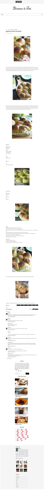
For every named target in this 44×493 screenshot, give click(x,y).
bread (17, 480)
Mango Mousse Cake (19, 405)
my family (17, 486)
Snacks (16, 440)
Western (20, 440)
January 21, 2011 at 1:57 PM (11, 335)
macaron (24, 434)
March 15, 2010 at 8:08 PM (11, 316)
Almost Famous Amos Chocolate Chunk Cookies (21, 396)
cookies (25, 431)
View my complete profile (19, 458)
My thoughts (16, 437)
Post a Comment (9, 358)
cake (15, 431)
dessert (17, 485)
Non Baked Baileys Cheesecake (20, 415)
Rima (8, 318)
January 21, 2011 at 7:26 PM (11, 340)
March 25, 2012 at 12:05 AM (11, 356)
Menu (2, 14)
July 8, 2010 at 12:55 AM (11, 329)
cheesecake (20, 431)
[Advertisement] (22, 23)
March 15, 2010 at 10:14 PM (11, 321)
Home (6, 29)
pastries (26, 437)
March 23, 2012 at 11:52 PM (11, 346)
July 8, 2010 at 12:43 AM (11, 325)
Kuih (15, 434)
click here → (16, 369)
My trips (21, 437)
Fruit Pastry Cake (18, 424)
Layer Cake (20, 434)
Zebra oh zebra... (18, 386)
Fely (8, 312)
